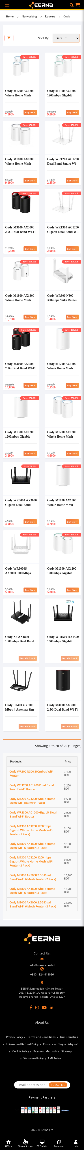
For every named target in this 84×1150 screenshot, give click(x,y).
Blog (60, 1044)
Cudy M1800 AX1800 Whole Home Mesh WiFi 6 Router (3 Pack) (21, 300)
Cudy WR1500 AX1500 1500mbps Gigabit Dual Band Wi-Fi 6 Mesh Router (63, 643)
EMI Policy (54, 1058)
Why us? (73, 1044)
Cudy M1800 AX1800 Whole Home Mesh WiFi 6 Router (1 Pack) (63, 504)
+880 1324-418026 (42, 974)
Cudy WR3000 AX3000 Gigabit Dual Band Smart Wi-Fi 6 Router (21, 504)
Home (10, 16)
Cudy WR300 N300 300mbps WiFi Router (62, 297)
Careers (48, 1044)
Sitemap (66, 1051)
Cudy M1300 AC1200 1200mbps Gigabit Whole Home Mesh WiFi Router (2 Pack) (61, 575)
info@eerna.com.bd (42, 965)
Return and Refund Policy (22, 1044)
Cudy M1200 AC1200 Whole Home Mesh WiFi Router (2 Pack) (61, 436)
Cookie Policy (20, 1051)
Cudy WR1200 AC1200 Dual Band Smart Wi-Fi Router (63, 163)
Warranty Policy (33, 1058)
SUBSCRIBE (58, 1085)
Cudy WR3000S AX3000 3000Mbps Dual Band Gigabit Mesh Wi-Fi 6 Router (19, 575)
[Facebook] (31, 1007)
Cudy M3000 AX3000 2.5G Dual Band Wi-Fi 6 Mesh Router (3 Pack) (20, 370)
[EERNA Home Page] (42, 5)
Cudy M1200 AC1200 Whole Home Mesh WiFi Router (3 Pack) (19, 95)
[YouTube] (44, 1007)
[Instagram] (37, 1007)
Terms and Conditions (41, 1037)
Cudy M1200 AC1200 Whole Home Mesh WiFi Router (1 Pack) (61, 368)
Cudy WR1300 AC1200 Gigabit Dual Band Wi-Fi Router (63, 231)
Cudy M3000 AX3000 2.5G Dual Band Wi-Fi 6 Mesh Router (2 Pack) (20, 234)
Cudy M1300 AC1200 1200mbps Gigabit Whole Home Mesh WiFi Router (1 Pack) (19, 438)
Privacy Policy (14, 1037)
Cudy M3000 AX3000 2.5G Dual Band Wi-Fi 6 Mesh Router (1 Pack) (62, 711)
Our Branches (69, 1037)
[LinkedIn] (51, 1007)
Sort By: (44, 38)
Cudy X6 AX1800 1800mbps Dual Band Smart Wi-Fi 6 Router (20, 641)
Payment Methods (45, 1051)
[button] (72, 5)
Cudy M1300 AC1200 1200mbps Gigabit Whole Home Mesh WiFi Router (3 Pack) (61, 97)
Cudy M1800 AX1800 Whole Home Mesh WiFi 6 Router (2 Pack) (21, 163)
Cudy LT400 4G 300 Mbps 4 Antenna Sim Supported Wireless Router (19, 711)
